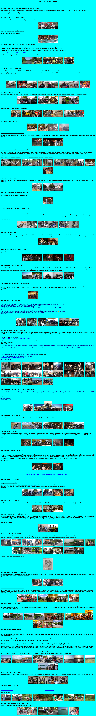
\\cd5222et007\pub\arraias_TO (7, 690)
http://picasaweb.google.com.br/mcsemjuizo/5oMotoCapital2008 (12, 357)
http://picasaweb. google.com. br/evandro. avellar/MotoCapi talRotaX (16, 338)
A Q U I (23, 12)
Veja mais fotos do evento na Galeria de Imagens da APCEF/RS (14, 52)
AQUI (22, 157)
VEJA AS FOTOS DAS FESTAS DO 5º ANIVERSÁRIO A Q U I (48, 474)
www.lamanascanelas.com (49, 690)
